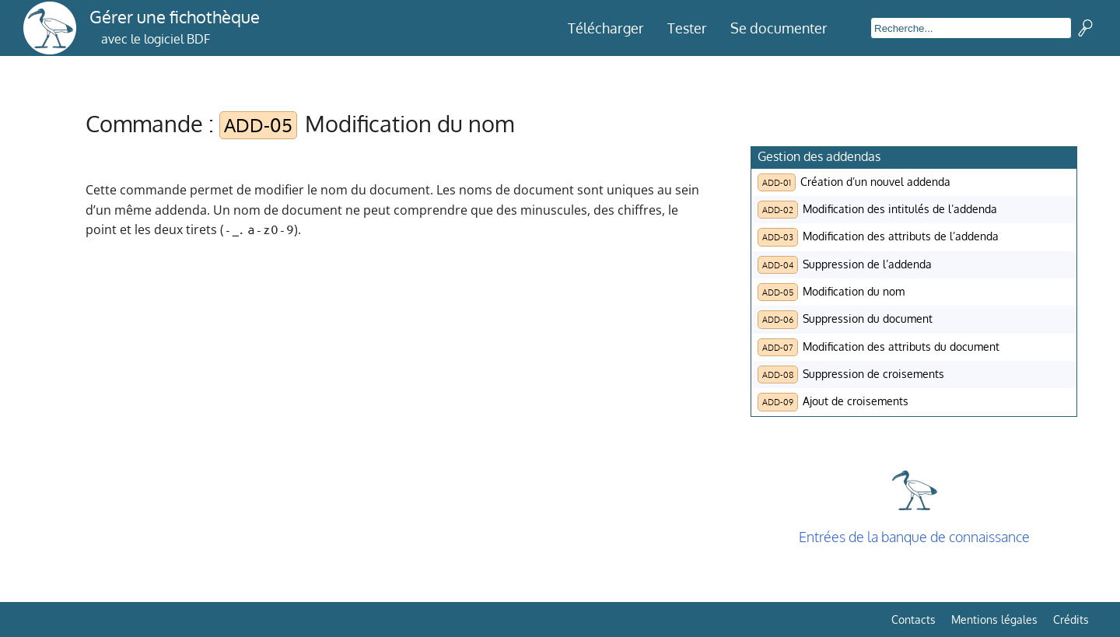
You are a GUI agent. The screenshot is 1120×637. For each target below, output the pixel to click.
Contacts (913, 619)
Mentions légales (994, 619)
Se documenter (779, 28)
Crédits (1071, 619)
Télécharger (606, 28)
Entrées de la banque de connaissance (914, 536)
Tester (687, 28)
